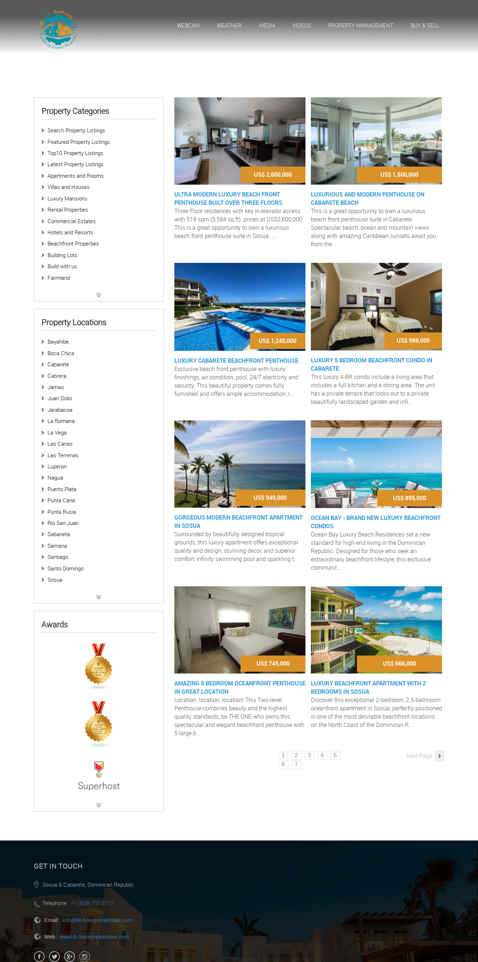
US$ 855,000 (409, 498)
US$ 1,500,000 (399, 174)
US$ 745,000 (273, 663)
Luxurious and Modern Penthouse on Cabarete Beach (367, 198)
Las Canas (60, 443)
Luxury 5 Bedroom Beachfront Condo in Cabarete (371, 364)
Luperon (57, 466)
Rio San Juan (63, 522)
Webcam (188, 25)
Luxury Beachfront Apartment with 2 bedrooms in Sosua (368, 687)
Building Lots (62, 255)
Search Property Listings (76, 130)
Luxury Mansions (68, 198)
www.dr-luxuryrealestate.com (94, 937)
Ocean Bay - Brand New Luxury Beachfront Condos (376, 522)
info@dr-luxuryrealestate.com (97, 920)
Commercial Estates (72, 221)
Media (267, 25)
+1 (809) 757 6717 (92, 902)
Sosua (55, 579)
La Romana (61, 420)
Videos (301, 25)
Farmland (59, 277)
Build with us (62, 266)
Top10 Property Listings (75, 152)
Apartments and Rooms (76, 175)
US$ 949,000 (270, 498)
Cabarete (58, 364)
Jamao (56, 386)
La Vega (57, 432)
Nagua (55, 477)
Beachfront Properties (73, 243)
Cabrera (57, 375)
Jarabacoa (60, 409)
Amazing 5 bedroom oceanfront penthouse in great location (239, 687)
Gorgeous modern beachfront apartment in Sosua (238, 521)
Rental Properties (68, 209)
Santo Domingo (66, 568)
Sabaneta (59, 534)
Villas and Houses (69, 186)
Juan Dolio (60, 398)
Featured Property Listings (79, 141)
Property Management (360, 25)
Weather (229, 25)
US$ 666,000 (399, 663)
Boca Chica (61, 353)
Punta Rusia (62, 511)
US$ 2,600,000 (273, 174)
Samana (57, 545)
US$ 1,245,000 (277, 341)
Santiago (58, 556)
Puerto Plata (62, 489)
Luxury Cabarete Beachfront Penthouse (236, 361)
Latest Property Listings (76, 164)
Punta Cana (61, 500)
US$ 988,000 (413, 340)
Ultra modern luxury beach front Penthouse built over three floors (228, 198)
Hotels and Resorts (70, 232)
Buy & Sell (425, 25)
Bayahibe (58, 341)
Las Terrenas (63, 455)
